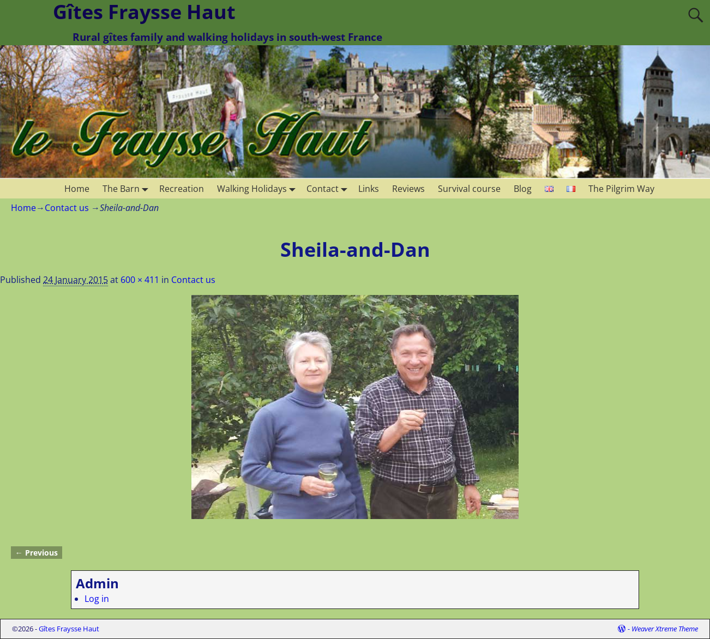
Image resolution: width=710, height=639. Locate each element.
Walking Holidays (258, 188)
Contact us (67, 208)
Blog (523, 189)
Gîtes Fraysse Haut (69, 629)
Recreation (181, 189)
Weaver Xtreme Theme (664, 629)
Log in (97, 599)
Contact (329, 188)
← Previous (36, 552)
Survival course (469, 189)
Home (76, 189)
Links (368, 189)
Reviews (408, 189)
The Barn (128, 188)
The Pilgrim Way (621, 189)
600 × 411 (140, 280)
